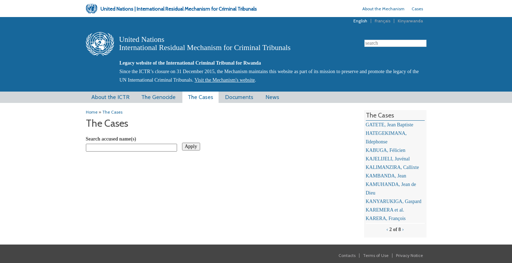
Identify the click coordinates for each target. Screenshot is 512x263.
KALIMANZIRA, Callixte (392, 167)
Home (92, 112)
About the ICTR (110, 97)
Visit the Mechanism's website (224, 80)
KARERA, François (386, 218)
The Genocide (158, 97)
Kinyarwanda (410, 20)
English (360, 20)
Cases (417, 8)
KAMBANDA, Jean (386, 176)
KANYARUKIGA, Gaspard (394, 201)
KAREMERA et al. (385, 210)
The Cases (200, 97)
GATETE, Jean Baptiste (389, 124)
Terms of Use (376, 255)
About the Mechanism (383, 8)
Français (382, 20)
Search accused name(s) (111, 139)
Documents (239, 97)
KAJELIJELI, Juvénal (388, 158)
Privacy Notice (409, 255)
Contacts (347, 255)
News (272, 97)
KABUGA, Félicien (386, 150)
